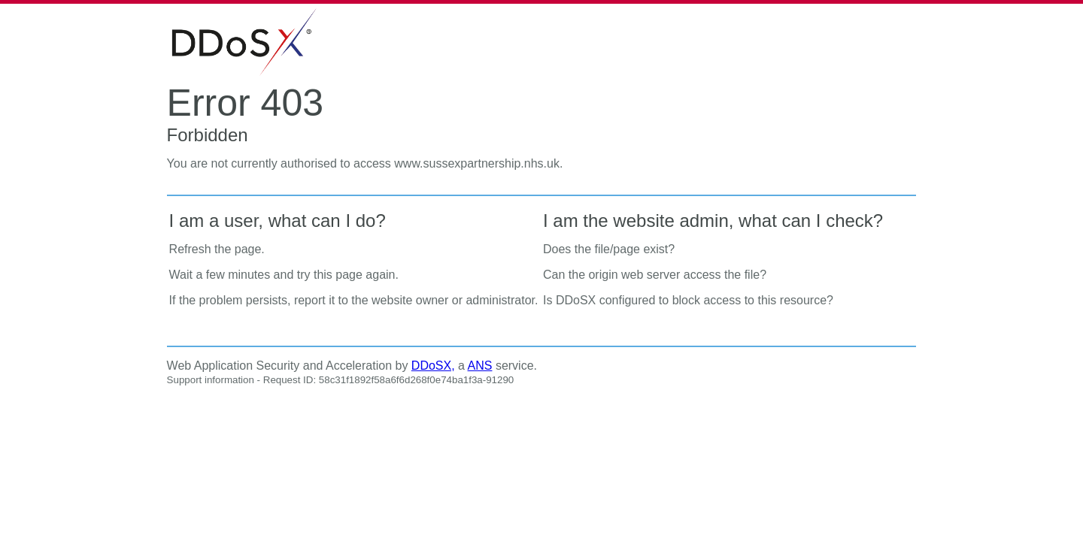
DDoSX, (433, 365)
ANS (480, 365)
